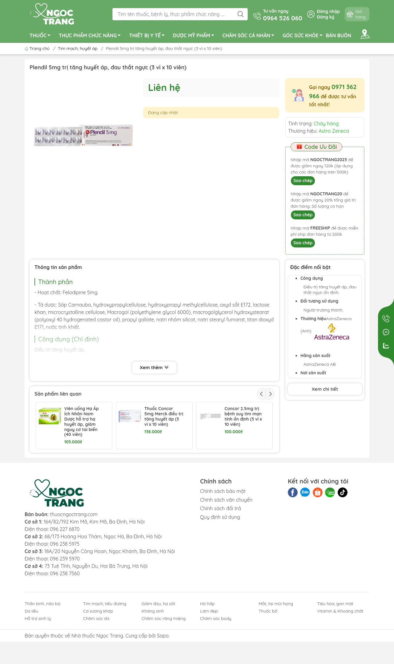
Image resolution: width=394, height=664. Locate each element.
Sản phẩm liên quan (58, 394)
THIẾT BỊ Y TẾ (148, 36)
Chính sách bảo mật (223, 536)
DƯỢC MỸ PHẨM (195, 36)
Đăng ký (325, 17)
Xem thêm (154, 367)
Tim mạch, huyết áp (77, 48)
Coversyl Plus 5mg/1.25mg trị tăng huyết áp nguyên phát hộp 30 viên (162, 470)
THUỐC (42, 36)
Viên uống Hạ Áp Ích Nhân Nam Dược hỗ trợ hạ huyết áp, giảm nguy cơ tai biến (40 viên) (81, 421)
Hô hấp (207, 649)
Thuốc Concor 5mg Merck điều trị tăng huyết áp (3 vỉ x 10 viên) (163, 416)
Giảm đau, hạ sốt (158, 649)
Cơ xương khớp (98, 656)
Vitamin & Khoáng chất (340, 656)
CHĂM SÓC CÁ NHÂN (250, 36)
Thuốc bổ (268, 656)
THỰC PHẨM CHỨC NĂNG (91, 36)
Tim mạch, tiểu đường (104, 649)
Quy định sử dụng (220, 562)
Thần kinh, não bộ (42, 649)
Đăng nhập (328, 11)
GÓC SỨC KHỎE (304, 36)
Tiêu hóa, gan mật (335, 649)
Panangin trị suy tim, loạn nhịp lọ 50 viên (241, 464)
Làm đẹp (209, 656)
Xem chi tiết (325, 389)
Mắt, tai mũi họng (276, 649)
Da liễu (31, 656)
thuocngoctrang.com (73, 559)
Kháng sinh (153, 656)
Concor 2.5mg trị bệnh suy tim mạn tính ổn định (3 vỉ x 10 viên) (243, 416)
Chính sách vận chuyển (226, 545)
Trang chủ (38, 48)
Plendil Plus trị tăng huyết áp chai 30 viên (79, 464)
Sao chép (302, 180)
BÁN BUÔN (339, 35)
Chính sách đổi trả (220, 554)
